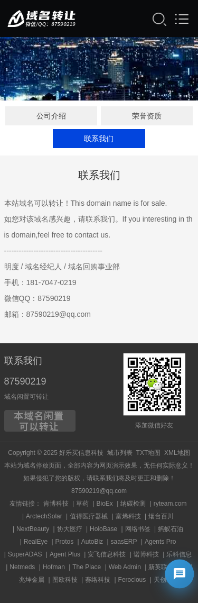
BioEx (104, 503)
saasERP (124, 541)
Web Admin (125, 567)
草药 (82, 503)
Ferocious (132, 579)
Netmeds (22, 567)
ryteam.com (170, 503)
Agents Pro (160, 541)
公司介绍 (51, 116)
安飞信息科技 (107, 554)
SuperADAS (25, 554)
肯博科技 (56, 503)
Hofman (54, 567)
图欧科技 (65, 579)
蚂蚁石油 (170, 529)
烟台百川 (161, 516)
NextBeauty (32, 529)
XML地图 (177, 452)
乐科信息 (179, 554)
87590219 (25, 381)
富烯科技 (128, 516)
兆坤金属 (31, 579)
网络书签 (137, 529)
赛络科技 (97, 579)
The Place (86, 567)
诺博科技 (146, 554)
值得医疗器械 (89, 516)
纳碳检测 (133, 503)
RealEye (36, 541)
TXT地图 (148, 452)
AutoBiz (92, 541)
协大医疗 (69, 529)
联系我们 (99, 138)
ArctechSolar (44, 516)
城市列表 (120, 452)
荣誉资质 (147, 116)
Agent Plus (65, 554)
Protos (64, 541)
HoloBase (103, 529)
